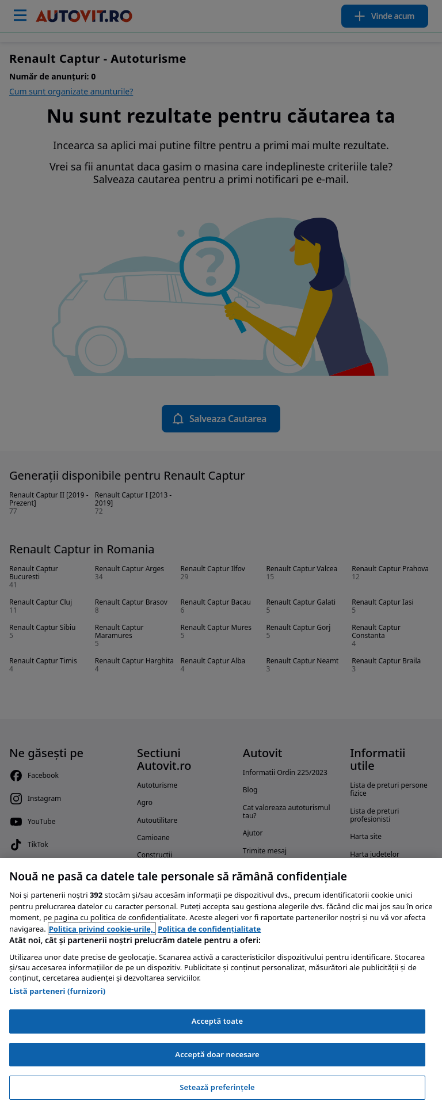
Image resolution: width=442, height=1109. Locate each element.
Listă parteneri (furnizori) (57, 991)
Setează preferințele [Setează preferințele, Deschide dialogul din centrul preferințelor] (217, 1087)
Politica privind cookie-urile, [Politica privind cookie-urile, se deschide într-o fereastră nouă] (102, 929)
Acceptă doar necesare (217, 1054)
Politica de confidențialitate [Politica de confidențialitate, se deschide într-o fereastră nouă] (209, 929)
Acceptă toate (217, 1021)
